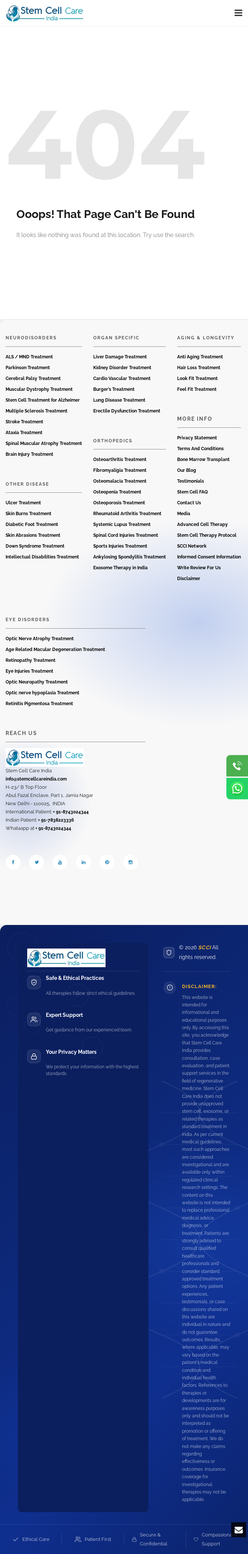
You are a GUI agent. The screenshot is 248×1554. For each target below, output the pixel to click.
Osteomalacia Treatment (120, 481)
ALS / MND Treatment (29, 356)
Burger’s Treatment (114, 389)
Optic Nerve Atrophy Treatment (40, 638)
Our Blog (186, 470)
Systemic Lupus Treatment (122, 524)
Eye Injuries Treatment (29, 671)
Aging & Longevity (206, 337)
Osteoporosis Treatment (119, 502)
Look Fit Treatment (197, 378)
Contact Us (189, 502)
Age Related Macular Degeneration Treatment (55, 649)
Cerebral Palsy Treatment (33, 378)
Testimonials (190, 481)
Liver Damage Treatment (120, 356)
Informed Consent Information (209, 557)
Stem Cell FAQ (192, 492)
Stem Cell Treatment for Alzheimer (43, 400)
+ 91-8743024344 (71, 812)
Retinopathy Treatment (31, 660)
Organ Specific (116, 337)
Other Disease (27, 484)
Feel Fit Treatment (197, 389)
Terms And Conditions (200, 448)
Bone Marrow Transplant (203, 459)
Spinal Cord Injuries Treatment (125, 535)
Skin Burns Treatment (28, 513)
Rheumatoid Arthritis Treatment (127, 513)
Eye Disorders (28, 619)
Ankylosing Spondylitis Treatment (129, 557)
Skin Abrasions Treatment (33, 535)
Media (183, 513)
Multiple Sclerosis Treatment (37, 411)
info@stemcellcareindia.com (36, 779)
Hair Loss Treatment (198, 367)
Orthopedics (112, 440)
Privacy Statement (197, 437)
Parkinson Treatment (28, 367)
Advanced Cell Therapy (202, 524)
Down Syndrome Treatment (35, 546)
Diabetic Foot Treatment (32, 524)
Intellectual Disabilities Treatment (42, 557)
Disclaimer (188, 578)
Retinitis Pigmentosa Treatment (39, 703)
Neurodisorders (31, 337)
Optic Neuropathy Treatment (37, 682)
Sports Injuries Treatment (120, 546)
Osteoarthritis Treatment (120, 459)
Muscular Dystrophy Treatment (39, 389)
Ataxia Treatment (24, 432)
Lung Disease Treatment (119, 400)
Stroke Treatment (24, 421)
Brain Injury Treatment (29, 454)
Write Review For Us (199, 567)
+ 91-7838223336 (56, 820)
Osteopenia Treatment (117, 492)
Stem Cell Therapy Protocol (206, 535)
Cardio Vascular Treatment (122, 378)
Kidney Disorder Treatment (122, 367)
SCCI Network (192, 546)
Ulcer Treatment (23, 502)
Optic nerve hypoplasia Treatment (42, 692)
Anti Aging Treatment (200, 356)
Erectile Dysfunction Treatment (126, 411)
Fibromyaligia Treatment (120, 470)
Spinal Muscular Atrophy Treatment (44, 443)
